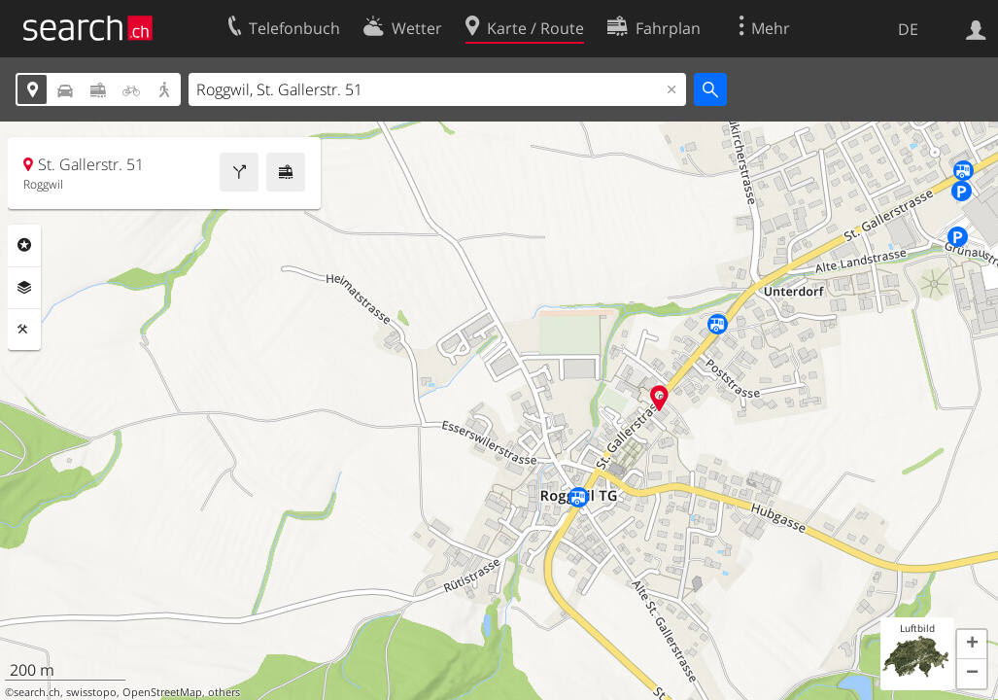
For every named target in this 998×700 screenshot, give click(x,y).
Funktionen (24, 329)
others (224, 692)
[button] (971, 644)
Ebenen (24, 287)
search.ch (37, 692)
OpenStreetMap (162, 692)
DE (908, 29)
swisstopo (91, 692)
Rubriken (24, 245)
